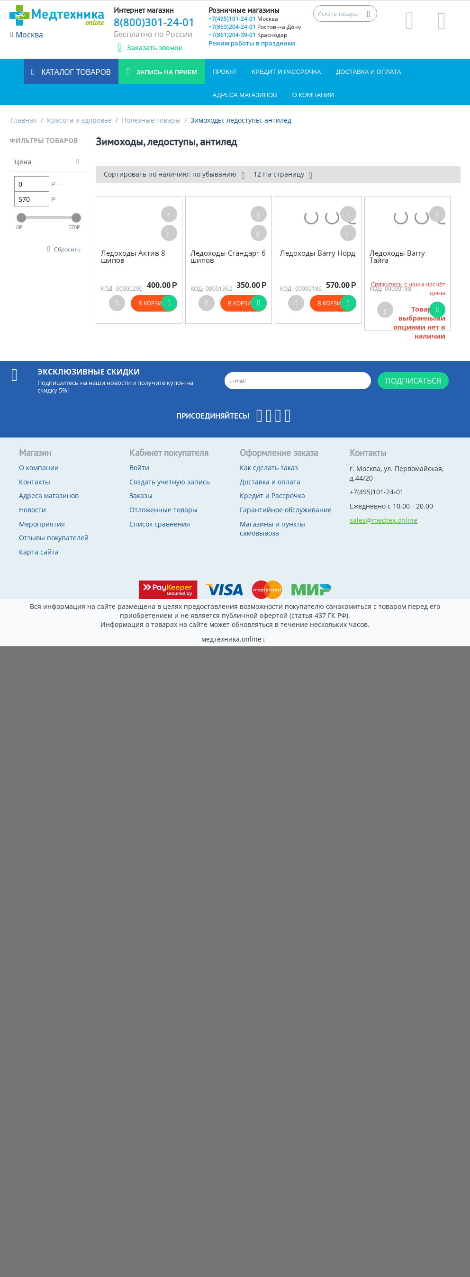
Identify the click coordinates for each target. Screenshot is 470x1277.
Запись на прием (166, 72)
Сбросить (67, 249)
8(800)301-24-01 (154, 22)
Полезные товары (151, 120)
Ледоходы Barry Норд (317, 253)
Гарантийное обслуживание (286, 509)
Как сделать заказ (269, 467)
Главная (23, 120)
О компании (313, 94)
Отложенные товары (163, 509)
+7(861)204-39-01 (247, 35)
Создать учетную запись (169, 481)
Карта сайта (39, 551)
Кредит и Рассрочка (286, 71)
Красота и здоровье (79, 120)
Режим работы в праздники (251, 43)
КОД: (107, 289)
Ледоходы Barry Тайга (397, 256)
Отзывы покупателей (54, 537)
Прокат (225, 71)
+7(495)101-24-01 (243, 19)
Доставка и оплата (368, 71)
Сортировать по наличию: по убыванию (174, 175)
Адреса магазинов (245, 94)
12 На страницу (282, 175)
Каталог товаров (75, 72)
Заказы (141, 495)
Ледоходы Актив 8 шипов (133, 256)
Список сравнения (159, 523)
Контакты (34, 481)
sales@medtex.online (383, 520)
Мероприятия (42, 523)
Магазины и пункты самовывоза (272, 528)
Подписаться (413, 380)
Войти (139, 467)
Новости (32, 509)
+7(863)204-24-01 (254, 27)
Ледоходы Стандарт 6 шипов (228, 256)
